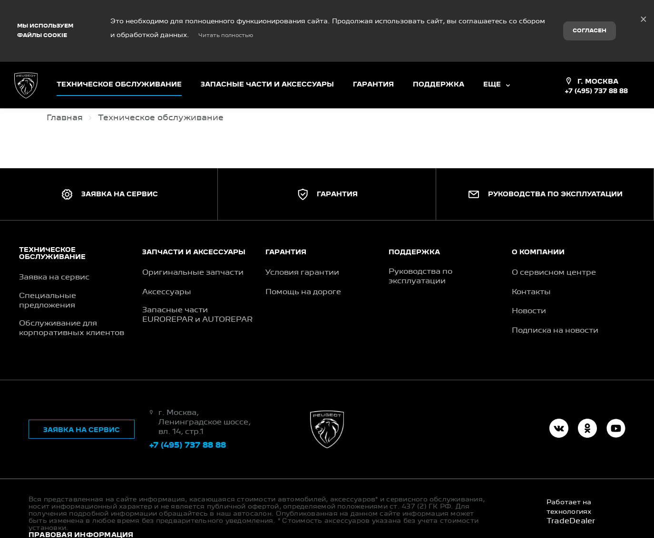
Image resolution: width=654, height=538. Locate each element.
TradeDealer (571, 497)
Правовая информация (81, 511)
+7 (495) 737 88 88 (596, 67)
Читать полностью (225, 23)
